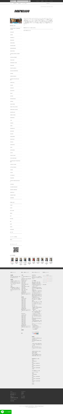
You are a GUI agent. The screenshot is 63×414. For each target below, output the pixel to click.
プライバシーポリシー (13, 399)
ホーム (11, 3)
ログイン (22, 394)
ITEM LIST (19, 3)
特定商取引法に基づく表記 (14, 397)
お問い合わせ (47, 3)
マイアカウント (23, 391)
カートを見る (23, 396)
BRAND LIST (14, 3)
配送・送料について (13, 394)
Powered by (31, 407)
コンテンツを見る (24, 3)
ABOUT (11, 239)
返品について (12, 396)
